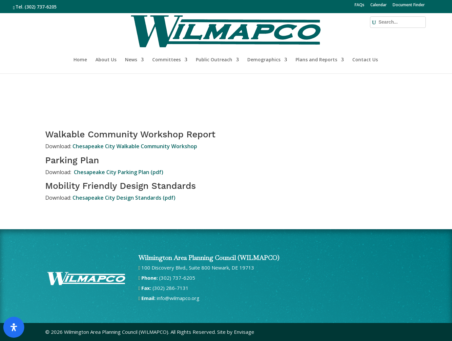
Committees (166, 38)
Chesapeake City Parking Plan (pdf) (117, 172)
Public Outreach (214, 38)
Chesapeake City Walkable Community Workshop (134, 146)
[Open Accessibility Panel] (13, 327)
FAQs (359, 5)
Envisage (244, 332)
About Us (105, 38)
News (131, 38)
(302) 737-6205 (41, 7)
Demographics (263, 38)
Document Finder (409, 5)
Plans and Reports (316, 38)
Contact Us (365, 38)
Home (80, 38)
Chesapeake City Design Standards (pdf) (123, 197)
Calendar (378, 5)
